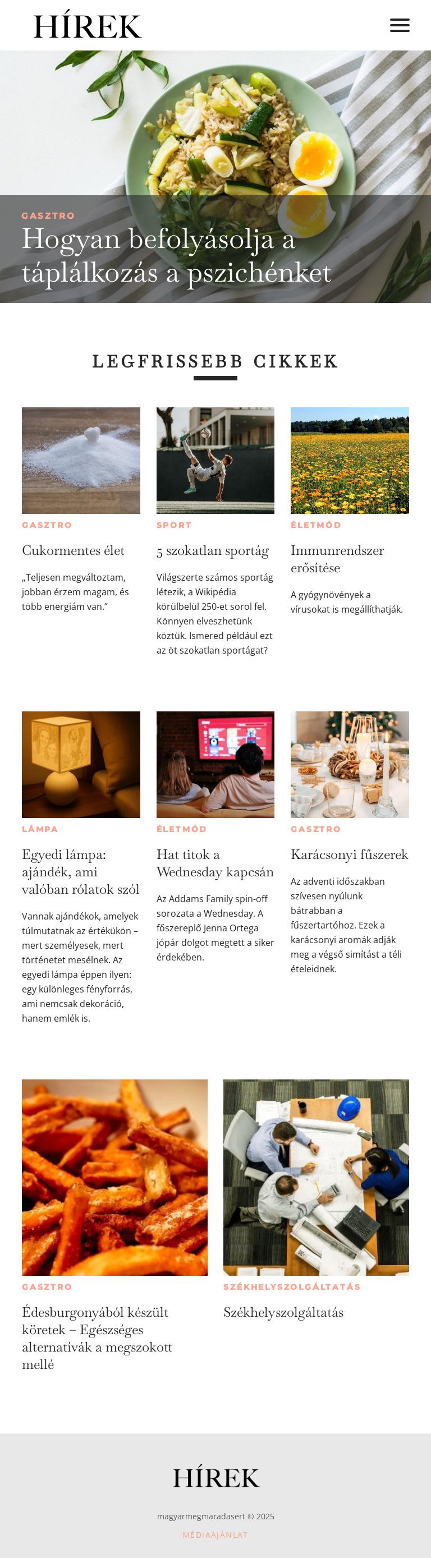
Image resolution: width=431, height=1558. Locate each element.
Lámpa (40, 829)
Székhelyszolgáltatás (292, 1287)
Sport (174, 525)
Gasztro (48, 215)
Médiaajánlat (215, 1534)
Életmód (316, 525)
